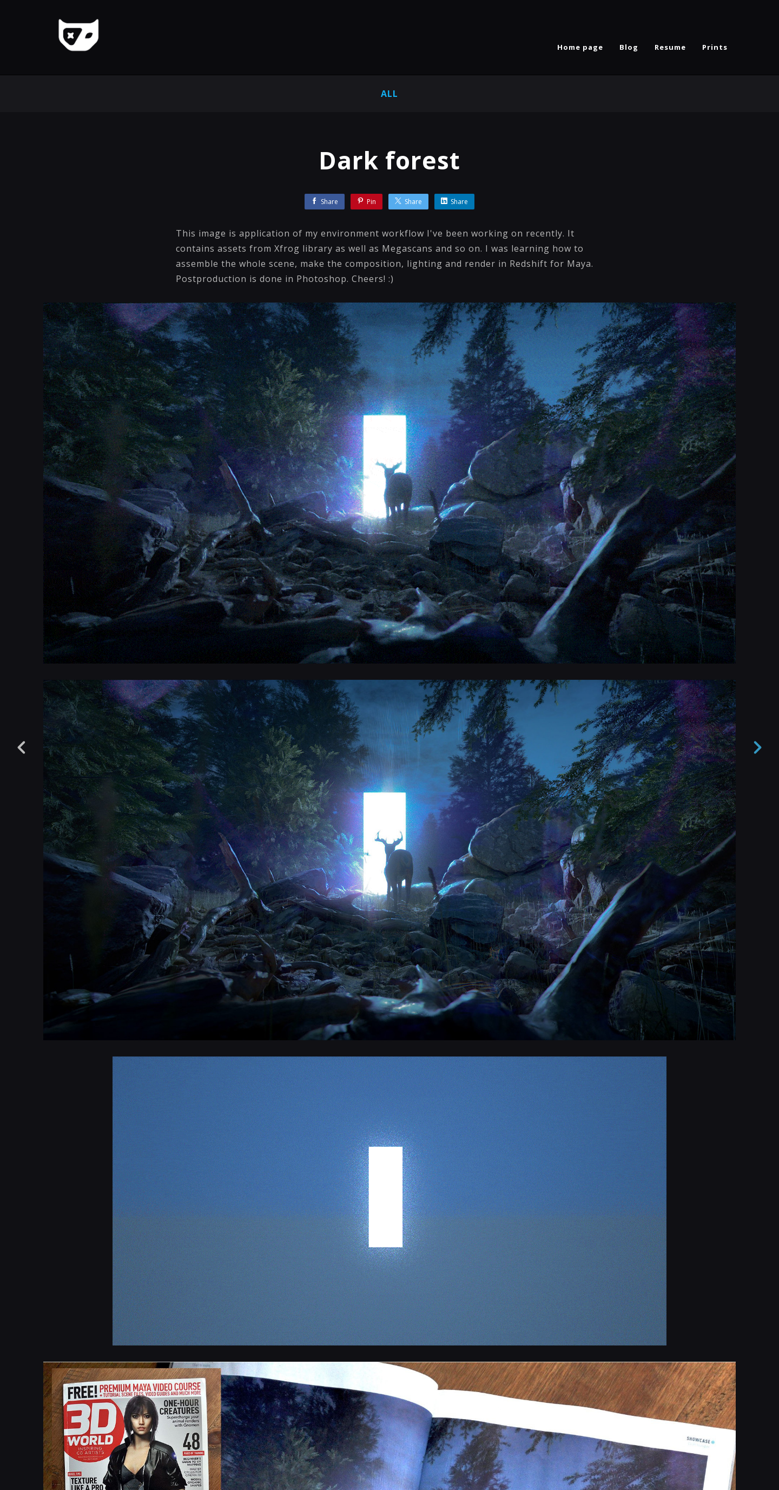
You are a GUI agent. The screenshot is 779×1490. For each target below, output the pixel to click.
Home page (580, 47)
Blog (628, 47)
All (389, 94)
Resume (670, 47)
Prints (715, 47)
